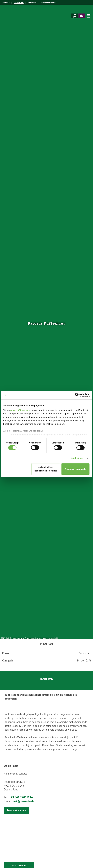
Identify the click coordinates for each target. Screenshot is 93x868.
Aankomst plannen (16, 810)
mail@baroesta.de (23, 801)
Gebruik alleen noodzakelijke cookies (45, 469)
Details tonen (77, 458)
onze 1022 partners (20, 410)
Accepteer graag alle (75, 469)
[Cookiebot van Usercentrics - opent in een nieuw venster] (77, 395)
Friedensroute (19, 3)
